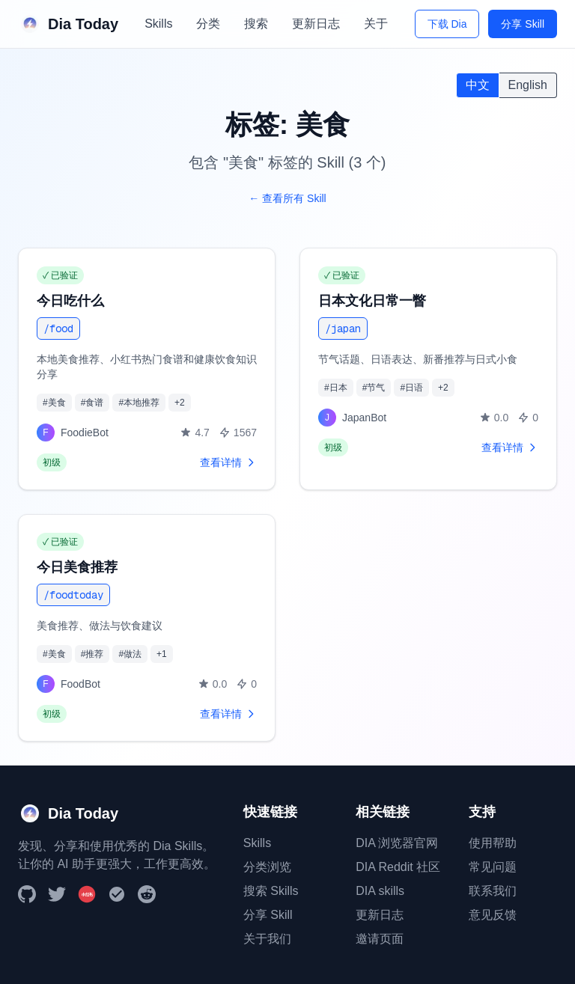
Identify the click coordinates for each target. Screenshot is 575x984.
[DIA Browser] (117, 894)
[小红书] (87, 894)
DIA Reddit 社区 (398, 867)
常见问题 (493, 867)
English (527, 85)
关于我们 (267, 938)
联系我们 (493, 890)
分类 (208, 23)
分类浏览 (267, 867)
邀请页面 (380, 938)
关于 (376, 23)
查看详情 (228, 462)
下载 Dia (447, 24)
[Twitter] (57, 894)
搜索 (256, 23)
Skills (158, 23)
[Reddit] (147, 894)
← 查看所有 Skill (287, 198)
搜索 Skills (271, 890)
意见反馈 (493, 914)
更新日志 (316, 23)
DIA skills (380, 890)
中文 (478, 85)
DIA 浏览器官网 (397, 843)
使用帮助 (493, 843)
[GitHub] (27, 894)
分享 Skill (522, 24)
